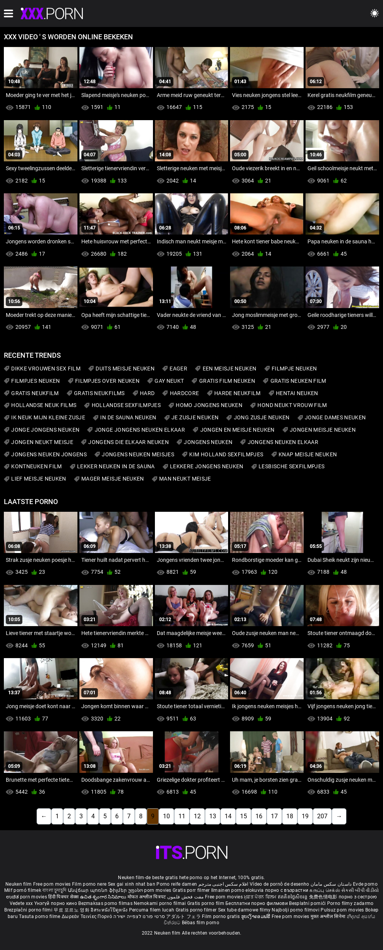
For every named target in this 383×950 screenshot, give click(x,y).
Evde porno (365, 884)
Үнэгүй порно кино (56, 903)
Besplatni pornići (308, 903)
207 (322, 816)
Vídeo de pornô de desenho (279, 884)
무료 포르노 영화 (72, 910)
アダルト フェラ (183, 916)
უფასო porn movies (150, 890)
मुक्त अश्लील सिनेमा (329, 916)
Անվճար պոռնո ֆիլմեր (98, 890)
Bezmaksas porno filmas (106, 903)
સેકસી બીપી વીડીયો (360, 890)
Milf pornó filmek (22, 890)
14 (228, 816)
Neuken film (18, 884)
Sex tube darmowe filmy (244, 910)
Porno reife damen (176, 884)
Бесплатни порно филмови (257, 903)
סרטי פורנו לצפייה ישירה (139, 916)
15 (243, 816)
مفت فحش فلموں (186, 897)
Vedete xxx (21, 903)
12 (197, 816)
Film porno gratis (221, 916)
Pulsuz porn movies (343, 910)
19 (305, 816)
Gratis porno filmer (197, 910)
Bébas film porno (200, 922)
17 (274, 816)
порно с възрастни (286, 890)
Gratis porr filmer (192, 890)
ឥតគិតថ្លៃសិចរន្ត (293, 897)
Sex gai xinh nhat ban (131, 884)
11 (181, 816)
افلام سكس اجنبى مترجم (223, 884)
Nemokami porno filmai (160, 903)
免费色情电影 (324, 897)
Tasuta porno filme (40, 916)
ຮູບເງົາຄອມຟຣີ (256, 916)
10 (166, 816)
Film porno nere (89, 884)
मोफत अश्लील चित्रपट (147, 897)
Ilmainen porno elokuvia (238, 890)
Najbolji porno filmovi (295, 910)
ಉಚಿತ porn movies (27, 897)
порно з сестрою (358, 897)
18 (289, 816)
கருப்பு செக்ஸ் (324, 890)
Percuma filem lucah (152, 910)
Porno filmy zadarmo (350, 903)
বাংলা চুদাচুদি (54, 890)
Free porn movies (52, 884)
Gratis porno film (206, 903)
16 (258, 816)
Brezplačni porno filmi (29, 910)
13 (212, 816)
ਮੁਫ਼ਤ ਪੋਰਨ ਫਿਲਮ (261, 897)
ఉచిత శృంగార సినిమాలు (104, 897)
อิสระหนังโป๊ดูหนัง (110, 910)
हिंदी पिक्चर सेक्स (63, 897)
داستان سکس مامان (331, 884)
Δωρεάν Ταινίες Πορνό (87, 916)
